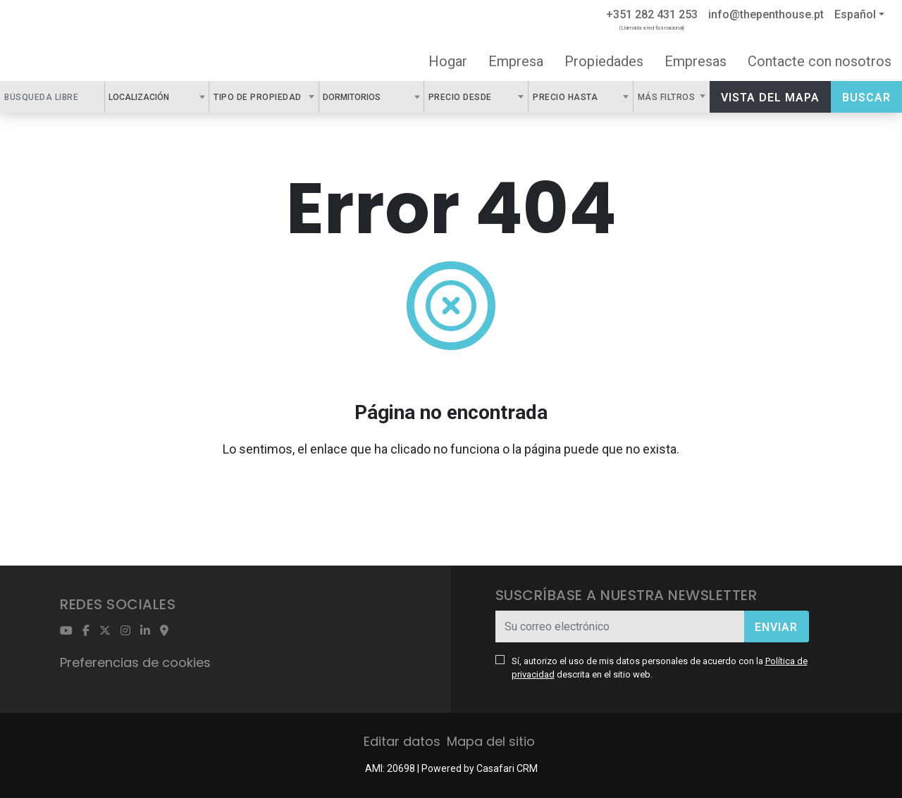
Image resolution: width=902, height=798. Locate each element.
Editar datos (402, 741)
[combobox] (157, 97)
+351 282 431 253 (652, 14)
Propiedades (603, 61)
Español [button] (855, 14)
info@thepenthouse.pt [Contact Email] (766, 14)
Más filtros (668, 97)
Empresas (696, 61)
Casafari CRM (507, 768)
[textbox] (177, 96)
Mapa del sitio (491, 741)
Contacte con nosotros (819, 61)
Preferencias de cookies (135, 662)
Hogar (447, 61)
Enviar (776, 627)
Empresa (515, 61)
